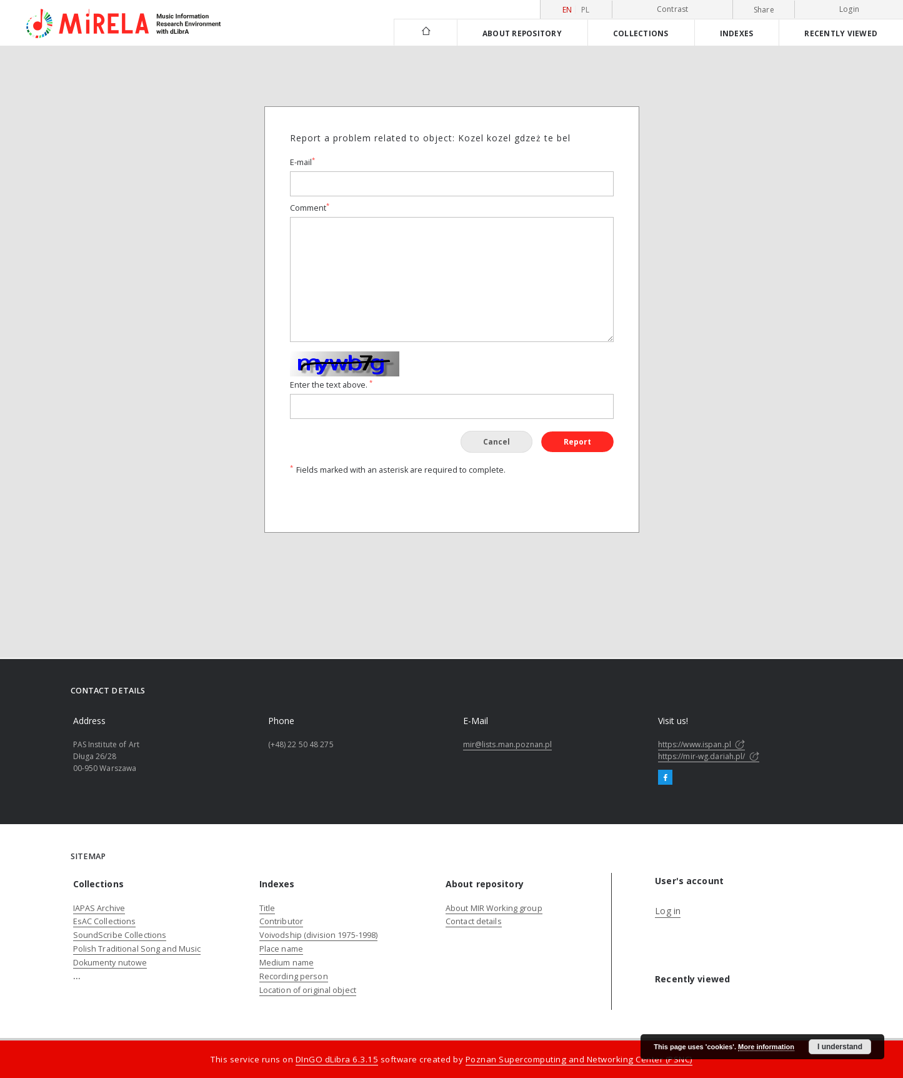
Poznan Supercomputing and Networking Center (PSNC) (579, 1059)
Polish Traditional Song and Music (137, 949)
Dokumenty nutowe (110, 962)
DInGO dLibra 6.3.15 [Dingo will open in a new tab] (337, 1059)
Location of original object (307, 990)
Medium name (286, 962)
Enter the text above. (331, 385)
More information (766, 1046)
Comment (309, 208)
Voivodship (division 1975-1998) (318, 935)
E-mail (302, 162)
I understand (839, 1046)
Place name (281, 949)
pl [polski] (585, 10)
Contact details (474, 921)
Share (764, 10)
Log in (668, 911)
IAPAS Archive (99, 908)
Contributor (281, 921)
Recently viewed (840, 33)
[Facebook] (665, 777)
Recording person (293, 976)
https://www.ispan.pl (702, 744)
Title (267, 908)
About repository (522, 33)
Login (849, 9)
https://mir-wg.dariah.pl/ (708, 756)
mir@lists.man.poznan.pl (507, 744)
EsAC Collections (104, 921)
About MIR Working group (494, 908)
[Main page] (425, 32)
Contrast (673, 9)
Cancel (496, 441)
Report (577, 441)
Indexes (737, 33)
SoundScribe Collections (120, 935)
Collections (641, 33)
